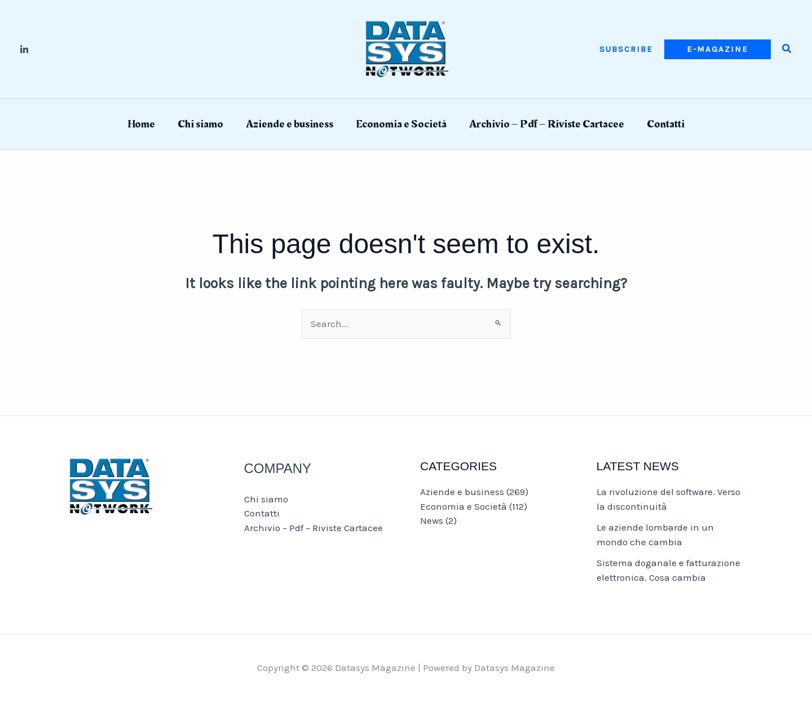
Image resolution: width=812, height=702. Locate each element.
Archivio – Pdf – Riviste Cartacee (546, 124)
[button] (626, 49)
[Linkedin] (24, 49)
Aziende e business (289, 124)
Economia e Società (401, 124)
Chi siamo (200, 124)
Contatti (666, 124)
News (431, 520)
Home (141, 124)
